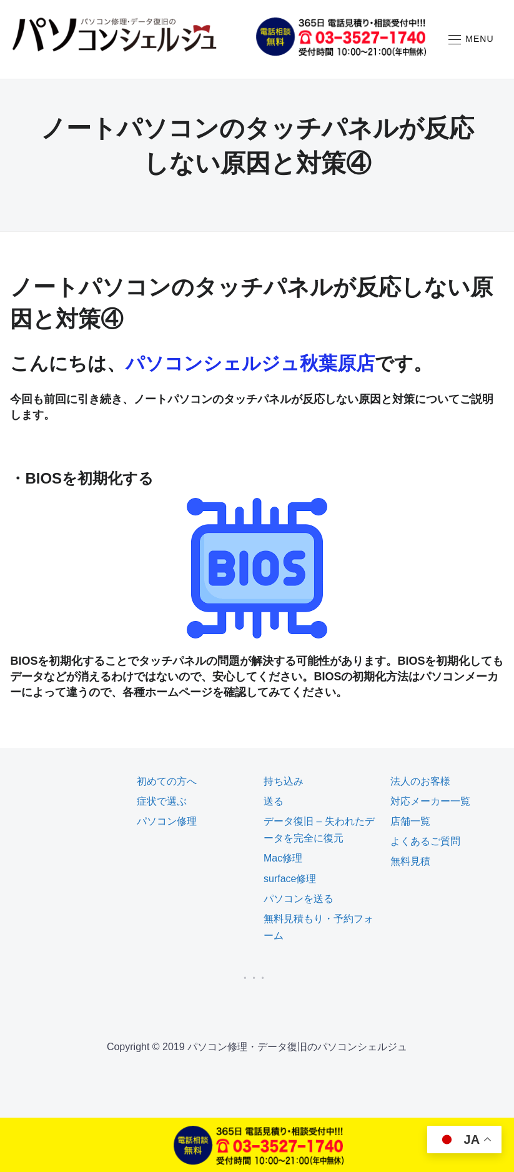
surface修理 (290, 878)
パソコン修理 (167, 821)
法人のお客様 (420, 781)
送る (274, 801)
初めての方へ (167, 781)
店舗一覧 (410, 821)
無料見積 (410, 861)
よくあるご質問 (425, 841)
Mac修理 (283, 858)
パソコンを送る (299, 898)
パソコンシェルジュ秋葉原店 (250, 363)
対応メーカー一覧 (430, 801)
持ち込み (284, 781)
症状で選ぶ (162, 801)
